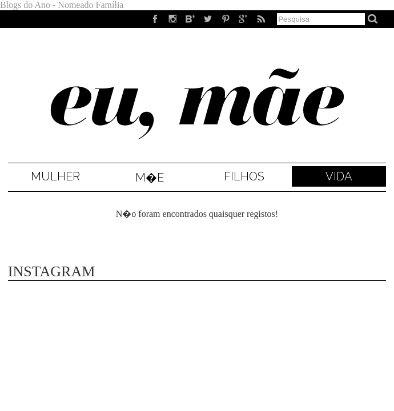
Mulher (55, 176)
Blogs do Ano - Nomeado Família (61, 5)
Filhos (244, 176)
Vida (338, 176)
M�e (149, 177)
